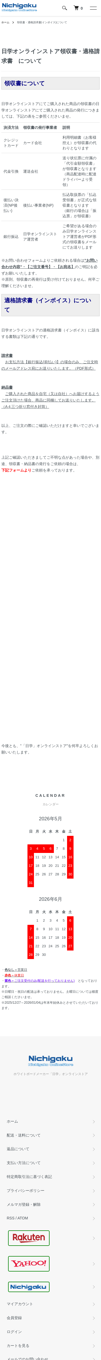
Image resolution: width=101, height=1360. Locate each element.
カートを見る (18, 1345)
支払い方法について (24, 1163)
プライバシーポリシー (25, 1190)
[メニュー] (93, 8)
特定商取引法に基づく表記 (29, 1176)
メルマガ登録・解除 (24, 1204)
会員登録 (14, 1318)
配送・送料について (24, 1135)
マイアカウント (20, 1304)
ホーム (5, 22)
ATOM (23, 1218)
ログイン (14, 1332)
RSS (11, 1218)
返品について (18, 1149)
